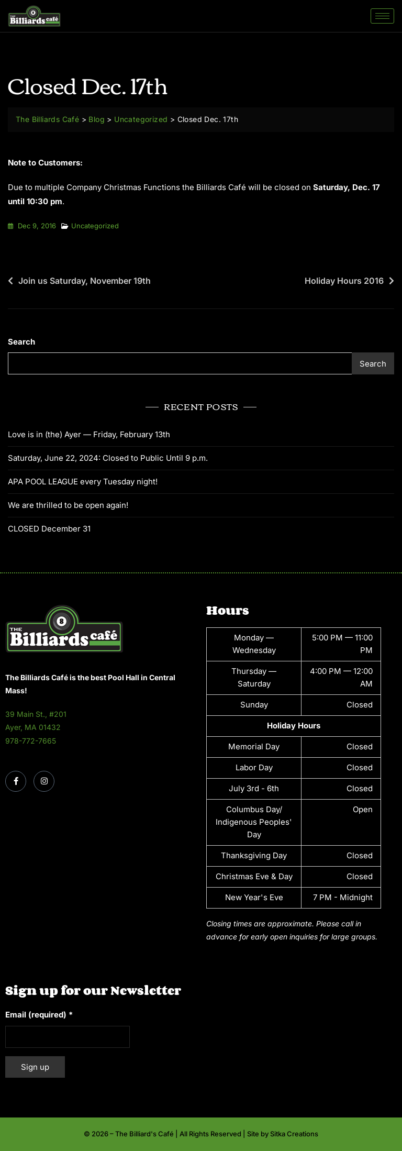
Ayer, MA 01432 (33, 727)
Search (21, 342)
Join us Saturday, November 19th (84, 280)
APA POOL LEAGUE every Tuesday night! (83, 481)
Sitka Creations (294, 1134)
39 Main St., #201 (35, 714)
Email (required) (39, 1015)
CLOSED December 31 (49, 529)
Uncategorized (95, 226)
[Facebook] (15, 781)
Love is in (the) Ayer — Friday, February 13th (89, 434)
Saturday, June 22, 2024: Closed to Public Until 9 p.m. (108, 458)
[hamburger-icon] (382, 16)
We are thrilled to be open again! (68, 505)
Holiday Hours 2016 (344, 280)
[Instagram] (44, 781)
